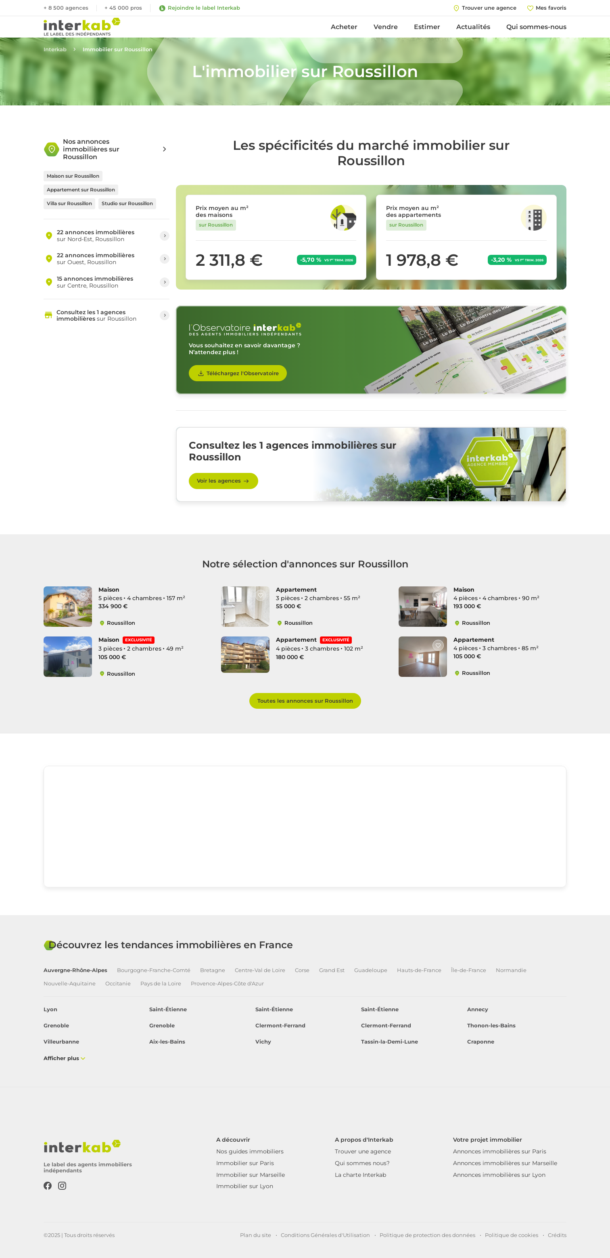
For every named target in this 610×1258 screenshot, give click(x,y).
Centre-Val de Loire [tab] (260, 970)
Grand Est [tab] (332, 970)
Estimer (427, 27)
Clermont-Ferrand (280, 1026)
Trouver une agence (363, 1151)
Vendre (386, 27)
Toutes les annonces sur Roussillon (305, 700)
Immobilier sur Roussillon (117, 49)
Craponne (480, 1042)
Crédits (557, 1235)
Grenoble (56, 1026)
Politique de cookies (511, 1235)
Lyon (50, 1009)
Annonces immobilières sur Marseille (505, 1163)
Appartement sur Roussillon (81, 190)
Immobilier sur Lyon (244, 1186)
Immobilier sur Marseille (250, 1174)
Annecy (477, 1009)
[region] (305, 826)
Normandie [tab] (511, 970)
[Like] (83, 595)
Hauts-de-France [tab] (419, 970)
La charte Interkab (360, 1174)
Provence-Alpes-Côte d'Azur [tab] (227, 984)
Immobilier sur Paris (245, 1163)
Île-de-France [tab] (468, 970)
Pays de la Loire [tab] (160, 984)
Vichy (263, 1042)
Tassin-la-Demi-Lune (389, 1042)
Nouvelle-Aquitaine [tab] (70, 984)
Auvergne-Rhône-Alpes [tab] (75, 970)
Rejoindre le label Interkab (199, 8)
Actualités (473, 27)
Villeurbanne (61, 1042)
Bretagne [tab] (212, 970)
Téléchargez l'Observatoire (238, 373)
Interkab (55, 49)
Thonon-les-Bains (491, 1026)
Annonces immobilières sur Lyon (499, 1174)
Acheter (344, 27)
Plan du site (255, 1235)
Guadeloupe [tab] (370, 970)
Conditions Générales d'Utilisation (325, 1235)
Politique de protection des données (427, 1235)
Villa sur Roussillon (69, 203)
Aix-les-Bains (167, 1042)
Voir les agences (223, 481)
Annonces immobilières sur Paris (499, 1151)
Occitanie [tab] (118, 984)
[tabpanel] (305, 1034)
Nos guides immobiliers (250, 1151)
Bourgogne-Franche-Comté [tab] (153, 970)
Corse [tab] (302, 970)
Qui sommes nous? (362, 1163)
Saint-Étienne (168, 1009)
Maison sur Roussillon (73, 176)
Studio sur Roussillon (127, 203)
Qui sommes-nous (536, 27)
